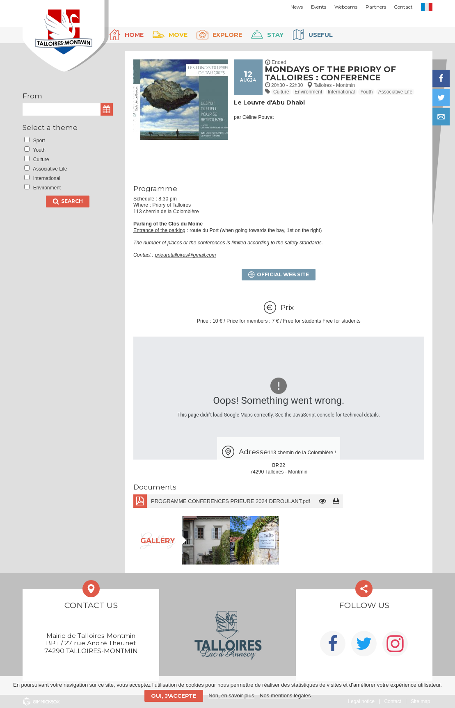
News (296, 7)
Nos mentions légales (285, 695)
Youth (366, 92)
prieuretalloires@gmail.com (185, 255)
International (341, 92)
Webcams (345, 7)
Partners (376, 7)
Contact (403, 7)
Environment (308, 92)
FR (426, 7)
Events (318, 7)
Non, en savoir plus (231, 695)
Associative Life (395, 92)
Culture (281, 92)
